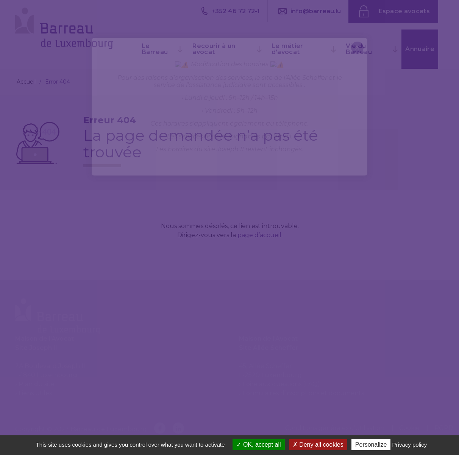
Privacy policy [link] (409, 444)
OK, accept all (258, 444)
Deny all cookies (318, 444)
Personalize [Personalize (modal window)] (371, 444)
